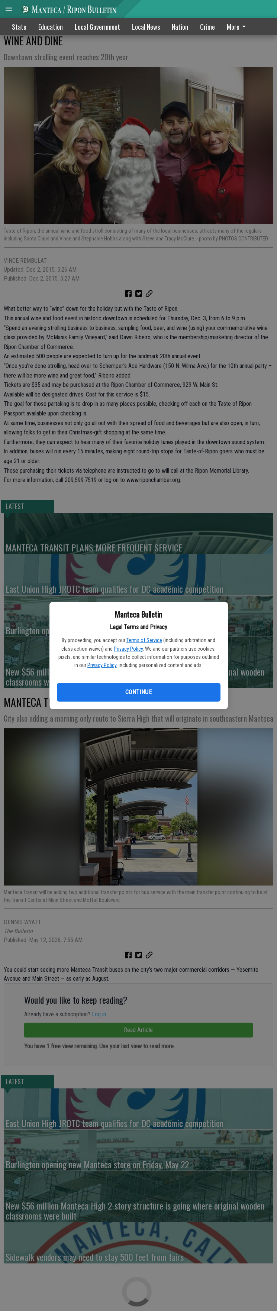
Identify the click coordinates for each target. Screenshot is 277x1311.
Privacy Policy (128, 649)
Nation (180, 27)
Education (50, 27)
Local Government (97, 27)
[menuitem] (238, 26)
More (237, 27)
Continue (138, 692)
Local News (146, 27)
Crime (207, 27)
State (19, 27)
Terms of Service (144, 640)
